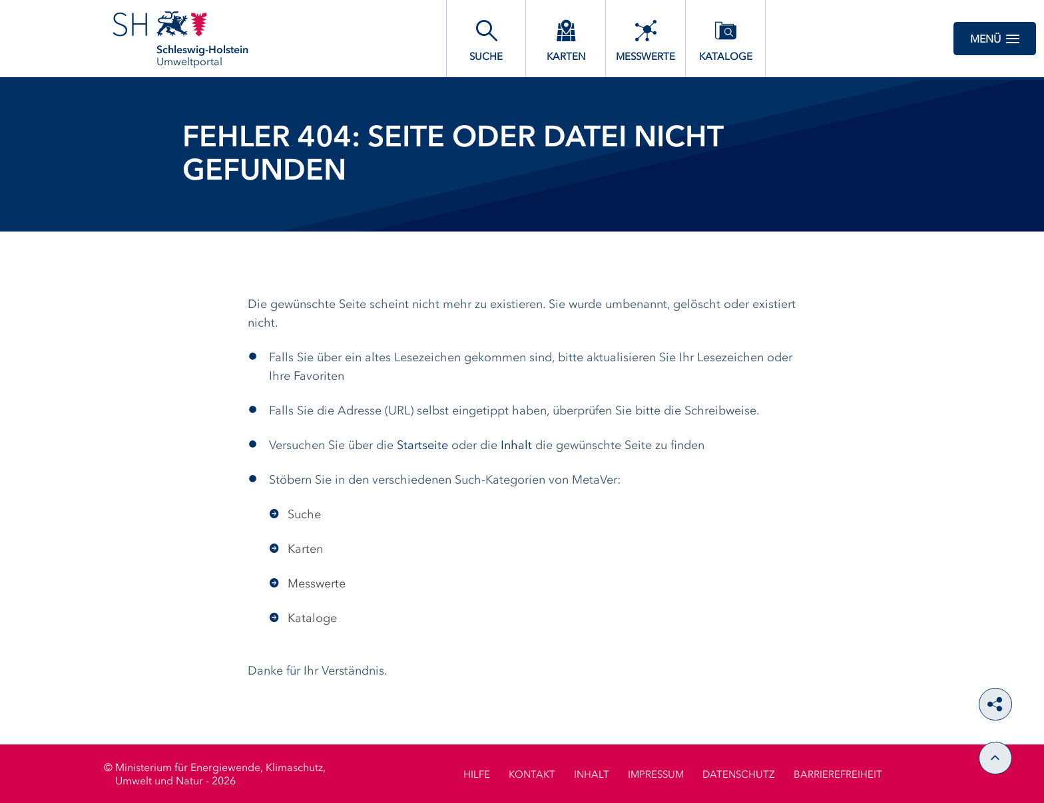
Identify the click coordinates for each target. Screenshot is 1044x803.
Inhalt (516, 446)
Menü (994, 38)
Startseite (422, 446)
